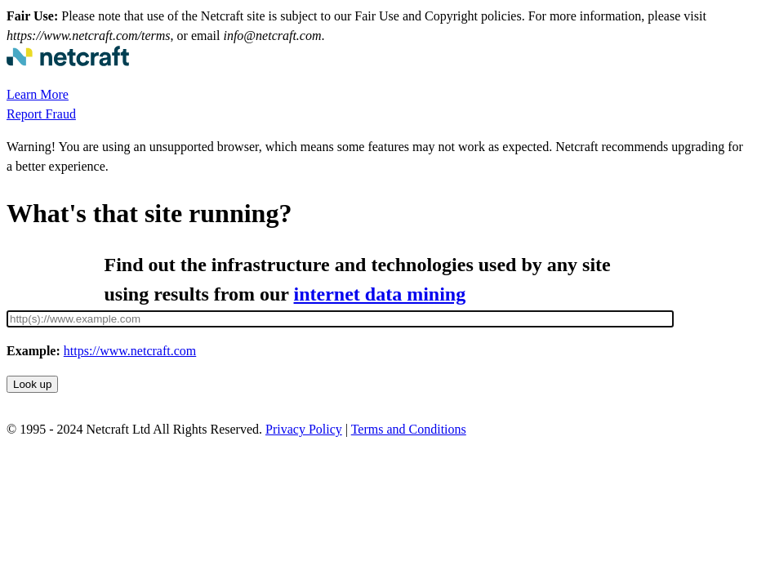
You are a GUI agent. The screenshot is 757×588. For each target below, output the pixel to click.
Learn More (38, 94)
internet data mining (380, 294)
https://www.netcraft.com (130, 351)
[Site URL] (340, 318)
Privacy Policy (303, 429)
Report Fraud (41, 114)
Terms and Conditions (408, 429)
